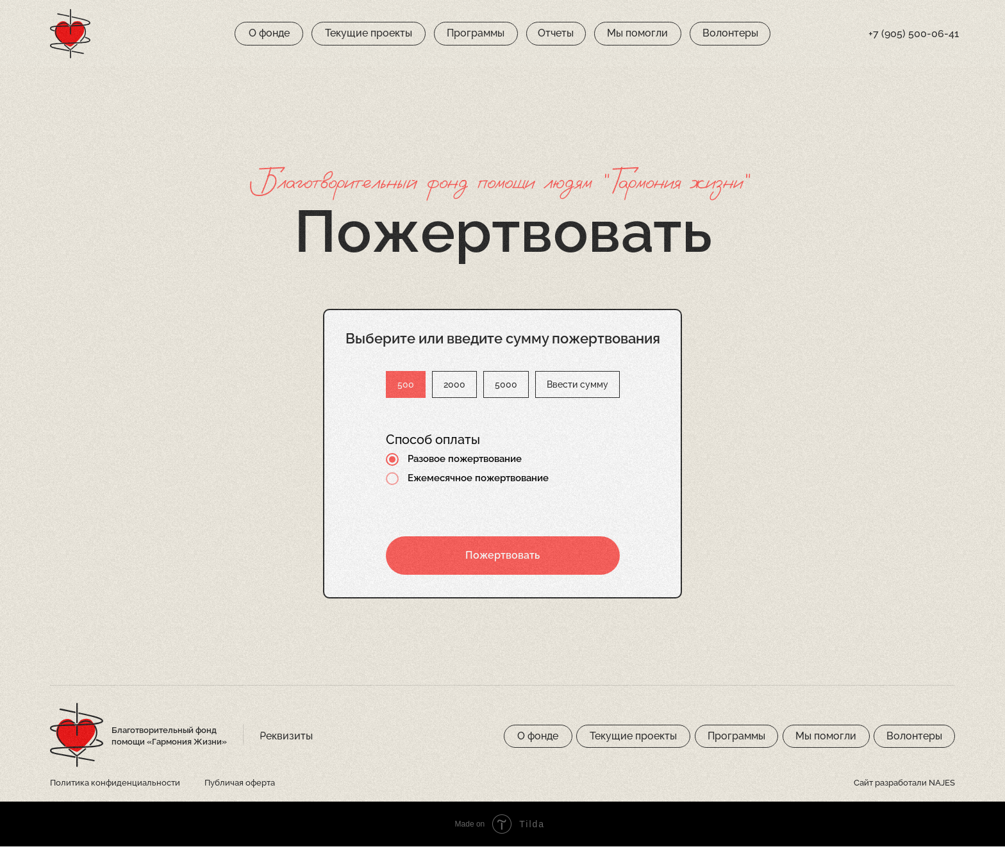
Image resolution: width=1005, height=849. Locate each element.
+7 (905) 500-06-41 (913, 34)
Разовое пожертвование (445, 462)
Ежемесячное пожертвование (459, 481)
